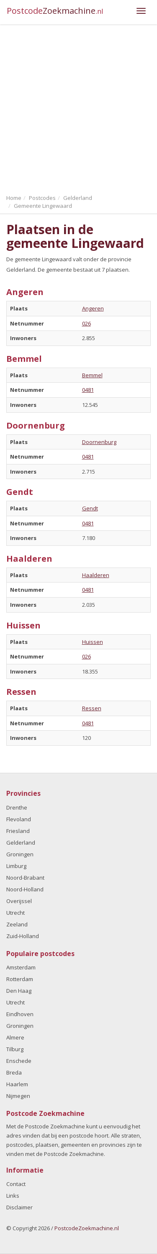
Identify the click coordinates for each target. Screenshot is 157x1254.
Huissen (92, 642)
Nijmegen (18, 1096)
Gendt (90, 508)
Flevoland (18, 819)
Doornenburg (99, 442)
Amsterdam (21, 967)
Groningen (19, 854)
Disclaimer (19, 1207)
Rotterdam (19, 979)
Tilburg (14, 1049)
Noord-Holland (25, 889)
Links (12, 1195)
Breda (14, 1072)
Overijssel (19, 901)
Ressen (91, 708)
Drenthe (16, 807)
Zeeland (17, 924)
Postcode (55, 10)
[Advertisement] (78, 107)
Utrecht (15, 912)
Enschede (18, 1061)
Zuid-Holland (22, 936)
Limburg (16, 866)
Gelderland (20, 842)
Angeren (93, 308)
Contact (16, 1184)
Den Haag (18, 990)
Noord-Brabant (25, 877)
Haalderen (95, 575)
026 (86, 323)
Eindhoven (19, 1014)
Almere (15, 1037)
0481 (88, 390)
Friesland (18, 831)
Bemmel (92, 375)
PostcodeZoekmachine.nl (86, 1228)
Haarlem (17, 1084)
